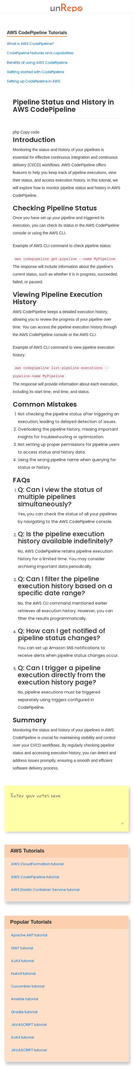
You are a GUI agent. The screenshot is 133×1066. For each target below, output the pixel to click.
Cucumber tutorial (27, 986)
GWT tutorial (22, 948)
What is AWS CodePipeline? (30, 43)
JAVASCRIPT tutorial (29, 1024)
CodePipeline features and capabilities (40, 53)
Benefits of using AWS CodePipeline (37, 62)
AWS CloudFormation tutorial (37, 864)
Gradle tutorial (24, 1012)
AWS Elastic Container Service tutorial (45, 889)
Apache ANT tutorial (29, 935)
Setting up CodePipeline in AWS (33, 81)
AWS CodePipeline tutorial (35, 877)
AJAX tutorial (22, 960)
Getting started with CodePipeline (35, 71)
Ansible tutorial (24, 999)
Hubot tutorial (23, 973)
